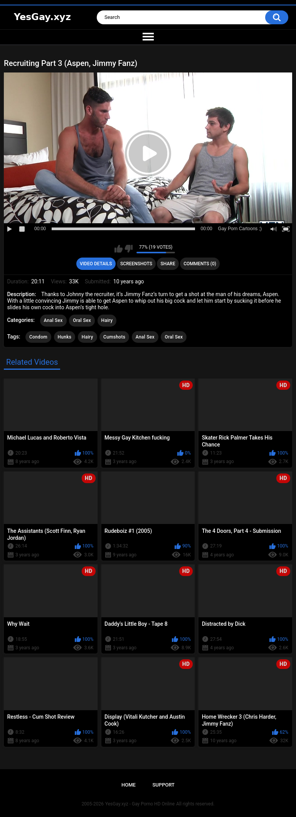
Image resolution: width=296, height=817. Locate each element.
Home (128, 785)
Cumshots (114, 337)
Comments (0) (199, 263)
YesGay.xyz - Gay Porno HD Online (140, 804)
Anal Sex (53, 320)
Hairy (107, 320)
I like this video (118, 249)
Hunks (65, 337)
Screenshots (136, 263)
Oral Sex (82, 320)
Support (163, 785)
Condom (38, 337)
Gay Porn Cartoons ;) (240, 228)
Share (168, 263)
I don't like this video (128, 249)
